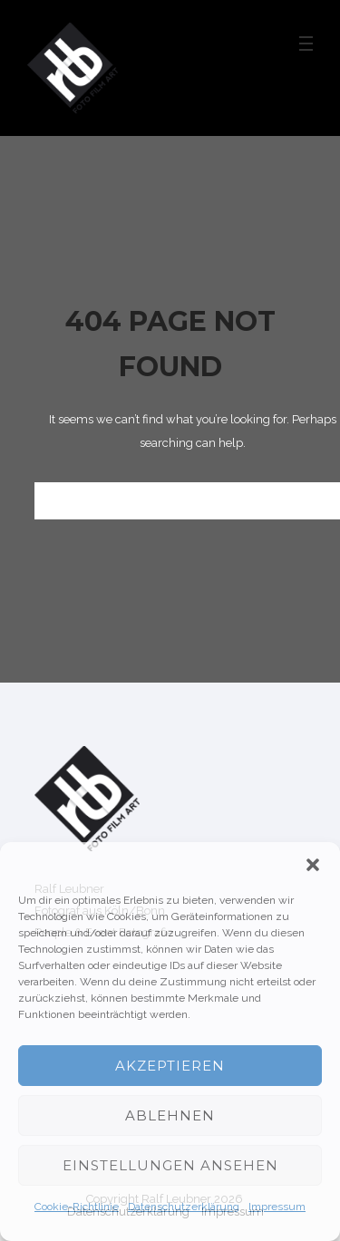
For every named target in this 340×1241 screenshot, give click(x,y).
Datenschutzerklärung (183, 1206)
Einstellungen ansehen (170, 1165)
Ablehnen (170, 1115)
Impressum (277, 1206)
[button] (313, 865)
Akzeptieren (170, 1065)
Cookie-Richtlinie (76, 1206)
